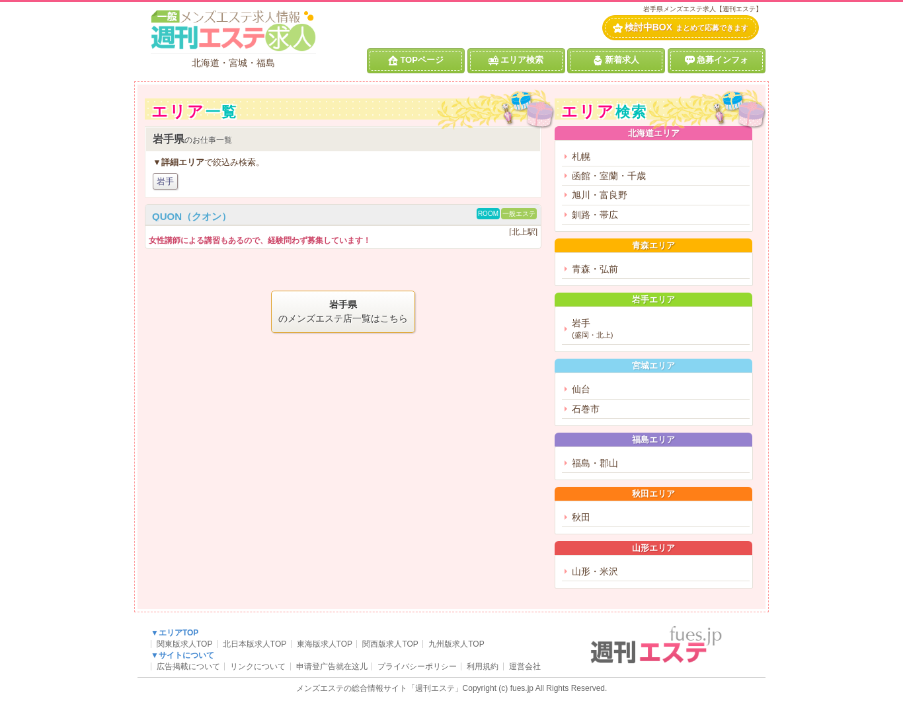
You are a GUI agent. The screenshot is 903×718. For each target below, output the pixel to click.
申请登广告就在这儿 (332, 666)
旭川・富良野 (599, 195)
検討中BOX (680, 27)
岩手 (165, 181)
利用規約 (482, 666)
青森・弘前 (595, 269)
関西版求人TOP (390, 644)
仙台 (581, 389)
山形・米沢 (595, 571)
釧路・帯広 (595, 214)
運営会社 (525, 666)
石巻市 (586, 409)
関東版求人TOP (184, 644)
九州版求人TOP (456, 644)
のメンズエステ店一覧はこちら (343, 311)
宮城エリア (653, 366)
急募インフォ (716, 60)
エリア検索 (516, 60)
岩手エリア (653, 300)
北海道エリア (654, 133)
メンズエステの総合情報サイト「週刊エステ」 (379, 688)
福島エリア (653, 440)
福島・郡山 (595, 463)
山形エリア (653, 548)
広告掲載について (188, 666)
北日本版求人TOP (254, 644)
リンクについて (258, 666)
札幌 (581, 156)
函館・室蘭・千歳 (609, 175)
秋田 (581, 517)
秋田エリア (653, 494)
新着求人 (616, 60)
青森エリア (653, 245)
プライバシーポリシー (417, 666)
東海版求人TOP (324, 644)
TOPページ (416, 60)
